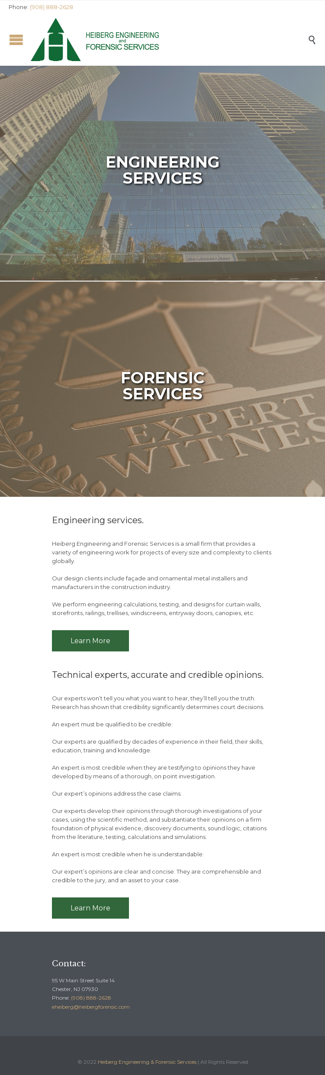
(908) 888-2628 (91, 997)
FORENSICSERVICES (162, 385)
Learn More (90, 641)
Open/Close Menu (16, 39)
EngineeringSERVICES (162, 170)
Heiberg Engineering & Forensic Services (147, 1062)
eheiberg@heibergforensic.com (91, 1007)
